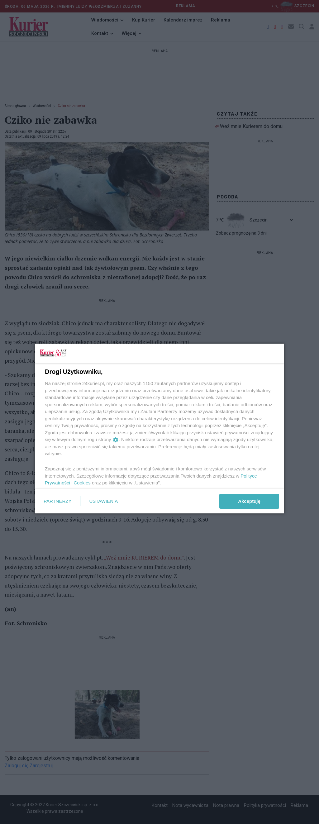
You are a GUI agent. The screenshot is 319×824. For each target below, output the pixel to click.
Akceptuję (249, 501)
